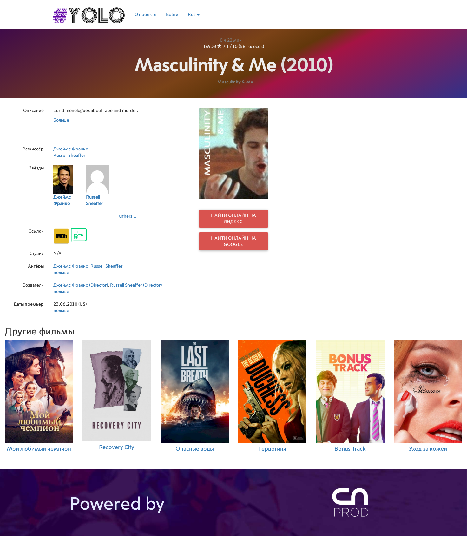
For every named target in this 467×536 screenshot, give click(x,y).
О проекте (145, 14)
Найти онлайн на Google (233, 241)
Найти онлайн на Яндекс (233, 218)
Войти (172, 14)
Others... (127, 216)
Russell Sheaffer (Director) (136, 285)
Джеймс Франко (70, 149)
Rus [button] (194, 14)
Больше (61, 120)
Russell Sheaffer (69, 155)
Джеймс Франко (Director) (80, 285)
